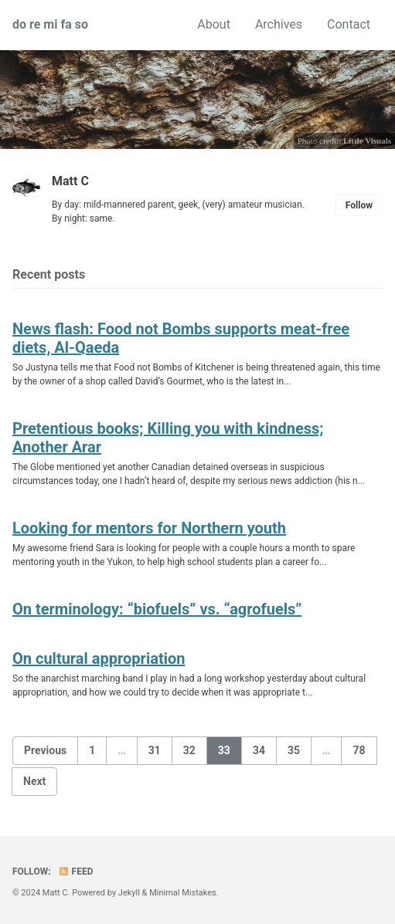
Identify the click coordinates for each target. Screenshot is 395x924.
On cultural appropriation (98, 658)
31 (154, 750)
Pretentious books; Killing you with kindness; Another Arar (168, 437)
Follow (359, 205)
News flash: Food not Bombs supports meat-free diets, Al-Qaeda (180, 338)
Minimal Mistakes (182, 893)
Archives (278, 24)
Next (34, 781)
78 (358, 750)
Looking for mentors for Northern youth (149, 528)
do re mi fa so (50, 24)
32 (189, 750)
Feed (76, 871)
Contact (348, 24)
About (213, 24)
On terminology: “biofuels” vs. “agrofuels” (156, 609)
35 (294, 750)
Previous (45, 750)
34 (259, 750)
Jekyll (129, 893)
